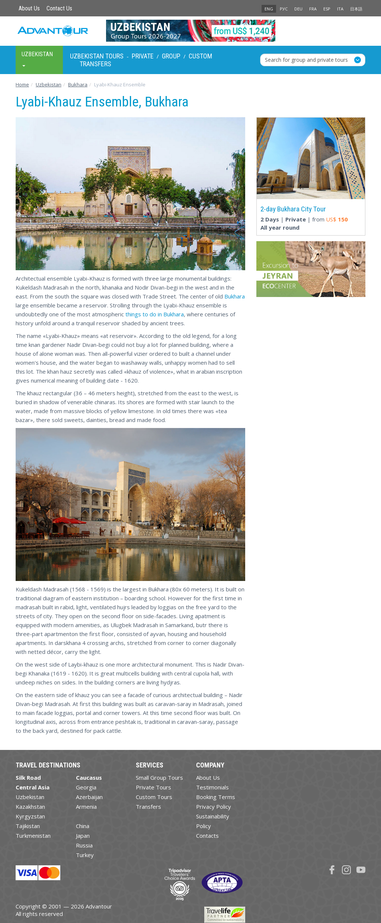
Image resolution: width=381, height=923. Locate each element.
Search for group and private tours (306, 59)
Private (143, 56)
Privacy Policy (213, 806)
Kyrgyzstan (30, 816)
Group (171, 56)
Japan (83, 835)
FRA (313, 9)
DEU (298, 9)
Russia (84, 845)
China (82, 826)
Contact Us (59, 8)
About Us (29, 8)
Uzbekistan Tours (97, 56)
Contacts (207, 835)
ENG (269, 9)
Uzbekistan (30, 797)
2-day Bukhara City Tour (293, 209)
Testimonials (212, 787)
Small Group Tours (159, 777)
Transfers (95, 64)
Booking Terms (215, 797)
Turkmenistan (33, 835)
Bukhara (234, 296)
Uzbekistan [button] (37, 59)
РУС (284, 9)
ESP (326, 9)
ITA (340, 9)
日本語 (356, 9)
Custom (200, 56)
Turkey (85, 855)
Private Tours (153, 787)
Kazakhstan (30, 806)
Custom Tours (154, 797)
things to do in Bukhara (154, 314)
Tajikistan (28, 826)
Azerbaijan (89, 797)
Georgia (86, 787)
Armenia (86, 806)
